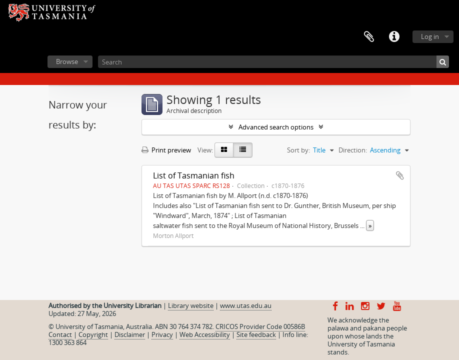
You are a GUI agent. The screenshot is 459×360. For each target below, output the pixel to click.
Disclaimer (129, 334)
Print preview (166, 150)
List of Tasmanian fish (193, 175)
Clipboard (369, 37)
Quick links (394, 37)
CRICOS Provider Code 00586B (260, 326)
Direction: (352, 150)
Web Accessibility (205, 334)
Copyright (93, 334)
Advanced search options (276, 127)
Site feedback (256, 334)
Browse (67, 61)
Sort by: (298, 150)
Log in (430, 36)
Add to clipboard (400, 175)
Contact (60, 334)
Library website (191, 305)
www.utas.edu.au (246, 305)
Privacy (162, 334)
